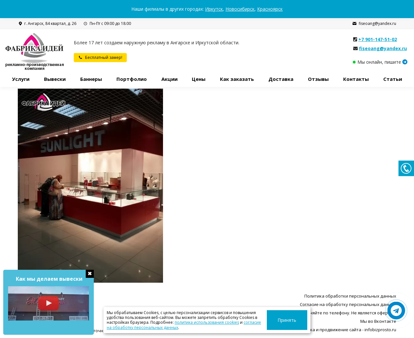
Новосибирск (240, 9)
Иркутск (214, 9)
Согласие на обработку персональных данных (348, 304)
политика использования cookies (183, 322)
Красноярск (270, 9)
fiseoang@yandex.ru (374, 24)
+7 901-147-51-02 (377, 39)
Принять (293, 320)
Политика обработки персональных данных (350, 296)
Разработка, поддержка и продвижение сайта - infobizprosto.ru (330, 330)
